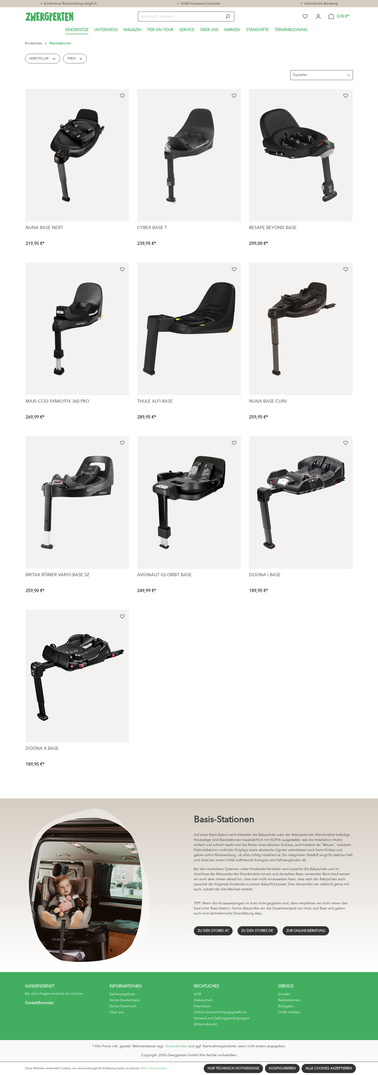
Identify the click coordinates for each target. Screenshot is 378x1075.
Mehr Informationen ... (155, 1068)
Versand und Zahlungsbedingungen (221, 1018)
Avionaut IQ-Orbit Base (164, 575)
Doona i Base (265, 575)
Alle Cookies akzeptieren (328, 1068)
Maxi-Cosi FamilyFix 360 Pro (57, 401)
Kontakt (284, 994)
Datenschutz (203, 1000)
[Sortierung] (321, 75)
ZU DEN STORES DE (257, 931)
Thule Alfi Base (155, 401)
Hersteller (42, 58)
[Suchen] (227, 16)
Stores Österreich (122, 1006)
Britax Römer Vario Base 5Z (57, 575)
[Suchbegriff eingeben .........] (179, 16)
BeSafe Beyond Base (273, 228)
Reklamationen (289, 1000)
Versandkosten (176, 1046)
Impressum (202, 1006)
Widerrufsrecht (205, 1024)
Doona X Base (42, 748)
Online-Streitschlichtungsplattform (220, 1012)
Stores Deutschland (124, 1000)
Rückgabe (285, 1006)
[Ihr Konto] (318, 16)
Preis (75, 58)
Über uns (116, 1012)
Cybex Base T (152, 228)
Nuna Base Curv (268, 401)
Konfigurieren (282, 1068)
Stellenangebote (122, 994)
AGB (197, 994)
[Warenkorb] (339, 16)
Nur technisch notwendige (233, 1068)
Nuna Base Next (44, 228)
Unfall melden (289, 1012)
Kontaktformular (39, 1003)
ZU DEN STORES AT (213, 931)
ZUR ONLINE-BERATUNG (305, 931)
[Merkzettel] (305, 16)
